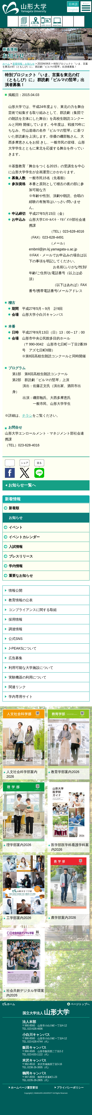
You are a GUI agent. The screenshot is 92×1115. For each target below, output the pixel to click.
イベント (16, 527)
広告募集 (15, 658)
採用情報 (15, 619)
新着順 (14, 508)
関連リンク (17, 687)
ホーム (6, 63)
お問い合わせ (46, 21)
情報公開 (15, 590)
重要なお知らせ (21, 576)
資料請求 (23, 21)
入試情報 (16, 547)
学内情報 (16, 566)
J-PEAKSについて (23, 648)
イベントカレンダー (24, 537)
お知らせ (16, 518)
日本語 (73, 4)
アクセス (34, 21)
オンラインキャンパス (57, 21)
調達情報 (15, 629)
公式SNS (16, 639)
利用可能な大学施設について (31, 668)
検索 (68, 21)
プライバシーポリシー (70, 1087)
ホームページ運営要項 (24, 1087)
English (73, 9)
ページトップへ (80, 1004)
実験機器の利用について (27, 677)
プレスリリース (21, 556)
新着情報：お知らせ (24, 63)
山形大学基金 (79, 21)
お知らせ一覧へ (20, 485)
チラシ (27, 415)
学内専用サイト (21, 697)
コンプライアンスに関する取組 (33, 610)
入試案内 (12, 21)
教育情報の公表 (21, 600)
